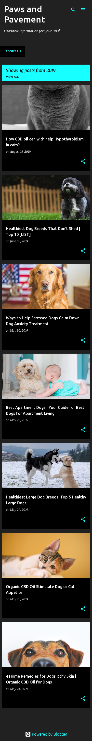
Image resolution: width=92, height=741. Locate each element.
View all (12, 76)
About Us (13, 51)
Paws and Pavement (24, 14)
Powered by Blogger (46, 734)
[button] (83, 161)
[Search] (73, 10)
